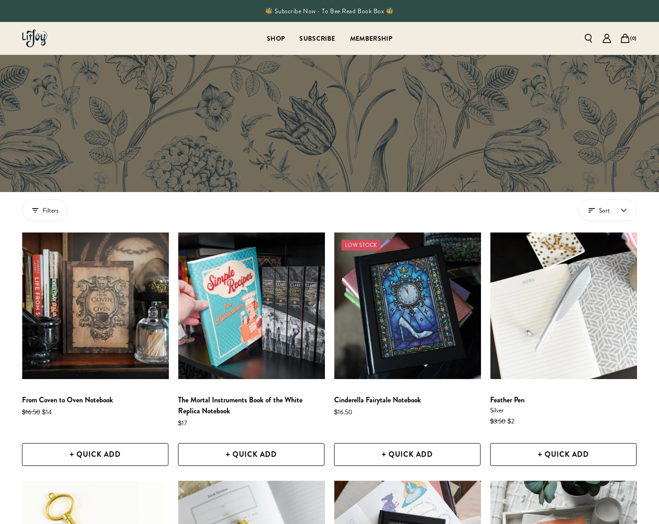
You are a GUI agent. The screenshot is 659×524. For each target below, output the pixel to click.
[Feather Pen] (563, 305)
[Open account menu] (607, 210)
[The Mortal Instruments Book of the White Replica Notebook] (251, 305)
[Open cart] (625, 38)
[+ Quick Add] (95, 454)
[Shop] (275, 38)
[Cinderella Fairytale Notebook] (407, 305)
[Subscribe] (317, 38)
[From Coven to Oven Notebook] (95, 305)
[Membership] (371, 38)
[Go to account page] (606, 38)
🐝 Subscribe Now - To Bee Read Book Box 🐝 (329, 11)
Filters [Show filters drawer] (45, 210)
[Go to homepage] (35, 38)
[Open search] (588, 38)
